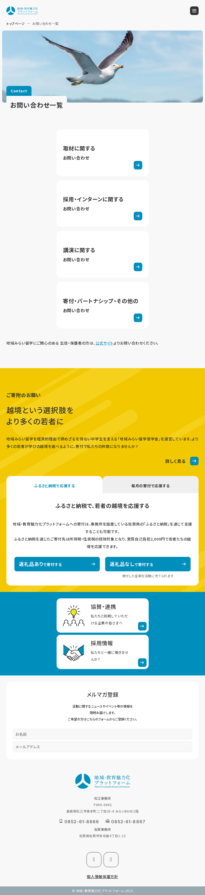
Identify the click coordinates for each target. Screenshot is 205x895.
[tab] (54, 484)
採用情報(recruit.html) (103, 652)
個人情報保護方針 (102, 876)
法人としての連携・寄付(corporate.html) (103, 615)
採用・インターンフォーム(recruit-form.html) (103, 203)
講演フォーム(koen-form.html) (103, 254)
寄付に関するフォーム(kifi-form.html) (103, 305)
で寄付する (40, 563)
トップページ (15, 23)
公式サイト (105, 343)
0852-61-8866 (81, 821)
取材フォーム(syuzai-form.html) (103, 152)
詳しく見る (175, 461)
